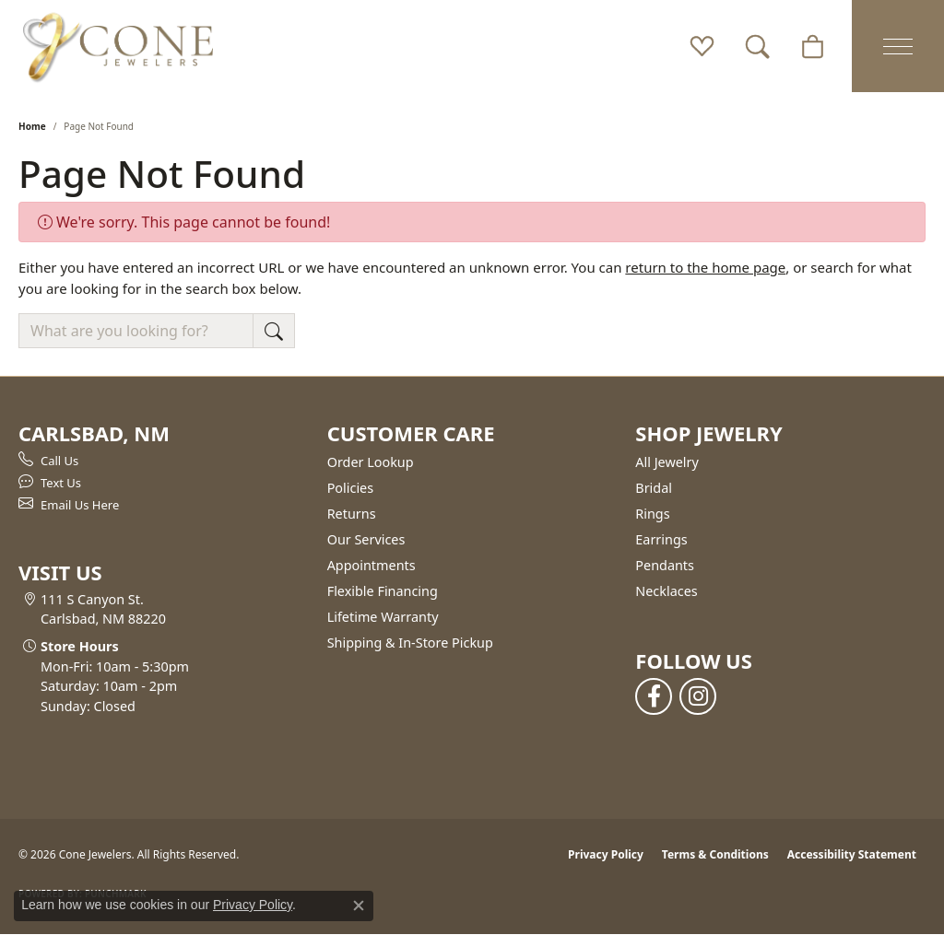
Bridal (653, 488)
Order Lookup (370, 462)
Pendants (664, 565)
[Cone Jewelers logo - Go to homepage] (118, 46)
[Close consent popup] (358, 905)
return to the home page (705, 267)
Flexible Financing (382, 591)
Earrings (661, 539)
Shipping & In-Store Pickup (410, 642)
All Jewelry (667, 462)
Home (32, 126)
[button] (702, 46)
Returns (351, 513)
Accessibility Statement (851, 854)
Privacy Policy (605, 854)
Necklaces (666, 591)
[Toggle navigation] (898, 46)
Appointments (371, 565)
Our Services (366, 539)
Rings (652, 513)
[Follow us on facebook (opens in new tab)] (653, 696)
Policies (350, 488)
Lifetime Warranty (383, 616)
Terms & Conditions (715, 854)
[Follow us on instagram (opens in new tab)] (697, 696)
